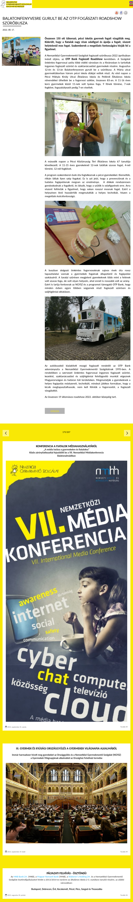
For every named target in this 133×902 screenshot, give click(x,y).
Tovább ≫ (124, 727)
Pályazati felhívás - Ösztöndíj (66, 873)
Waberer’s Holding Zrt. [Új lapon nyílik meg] (80, 876)
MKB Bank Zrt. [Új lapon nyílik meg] (21, 876)
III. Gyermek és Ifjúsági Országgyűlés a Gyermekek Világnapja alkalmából (66, 748)
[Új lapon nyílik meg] (121, 14)
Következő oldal (127, 433)
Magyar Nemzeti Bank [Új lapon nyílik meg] (48, 876)
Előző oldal (6, 433)
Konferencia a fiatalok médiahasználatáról (66, 446)
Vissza (54, 411)
